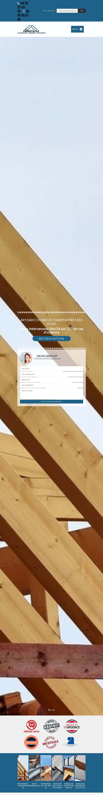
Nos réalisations (51, 338)
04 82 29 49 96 (22, 7)
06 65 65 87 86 (23, 15)
